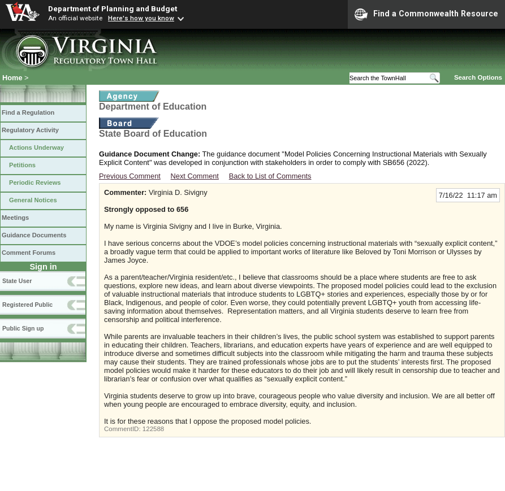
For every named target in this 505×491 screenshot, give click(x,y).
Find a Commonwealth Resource (426, 14)
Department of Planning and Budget (112, 8)
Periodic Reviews (35, 182)
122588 (153, 428)
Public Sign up (23, 328)
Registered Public (27, 304)
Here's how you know (141, 18)
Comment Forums (28, 252)
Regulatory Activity (30, 130)
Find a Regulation (28, 112)
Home (12, 77)
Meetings (15, 217)
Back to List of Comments (270, 176)
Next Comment (195, 176)
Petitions (22, 165)
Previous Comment (130, 176)
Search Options (478, 77)
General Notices (33, 200)
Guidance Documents (34, 235)
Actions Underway (36, 147)
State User (17, 280)
